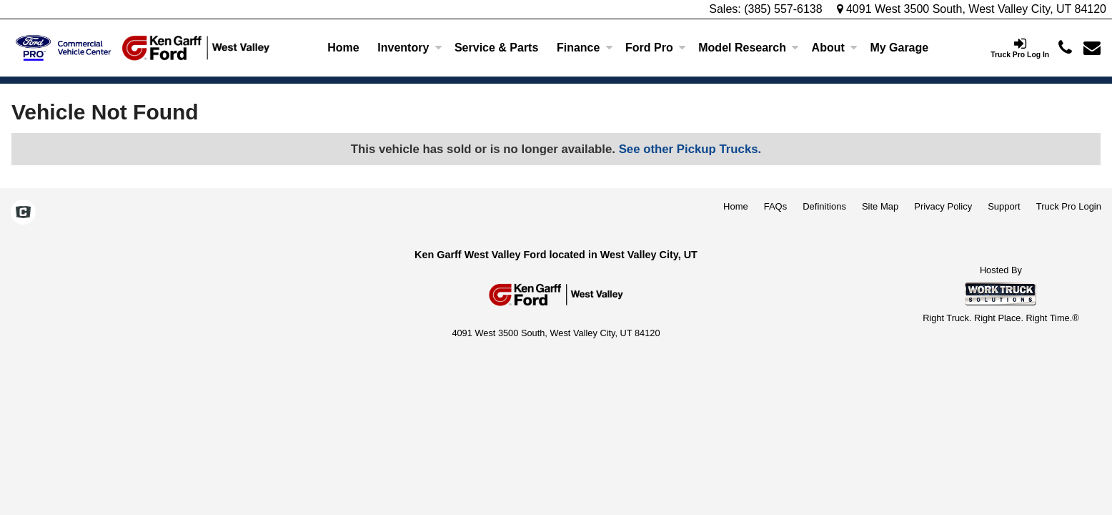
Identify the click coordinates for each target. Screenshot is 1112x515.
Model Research (748, 47)
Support (1004, 206)
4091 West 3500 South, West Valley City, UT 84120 (972, 9)
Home (343, 47)
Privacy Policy (943, 206)
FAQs (776, 206)
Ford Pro (655, 47)
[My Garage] (899, 48)
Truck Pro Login (1068, 206)
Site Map (880, 206)
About (835, 47)
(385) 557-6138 (783, 9)
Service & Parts (496, 47)
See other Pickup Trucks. (690, 149)
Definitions (824, 206)
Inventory (409, 47)
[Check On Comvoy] (23, 213)
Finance (584, 47)
